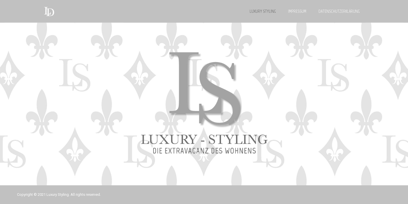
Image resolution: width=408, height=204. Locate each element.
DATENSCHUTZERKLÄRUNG (339, 11)
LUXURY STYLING (263, 11)
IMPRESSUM (297, 11)
